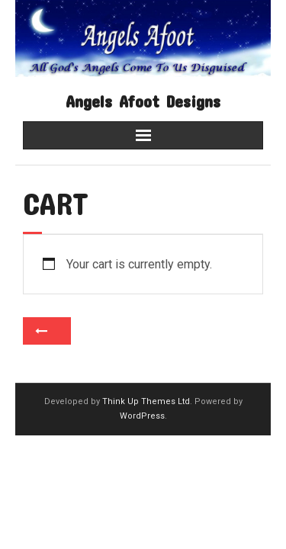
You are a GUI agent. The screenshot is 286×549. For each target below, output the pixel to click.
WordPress (142, 416)
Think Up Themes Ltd (146, 401)
